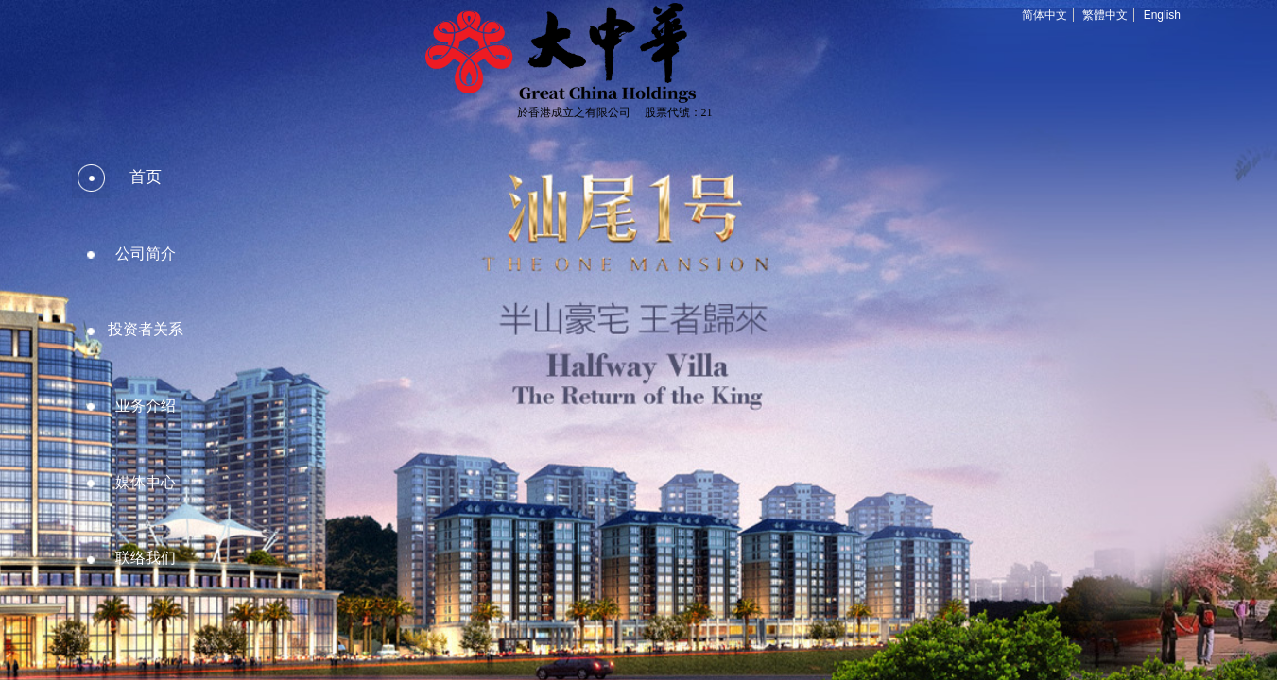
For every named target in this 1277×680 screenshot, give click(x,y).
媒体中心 (145, 482)
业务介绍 (145, 406)
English (1162, 15)
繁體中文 (1105, 15)
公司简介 (145, 254)
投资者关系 (145, 329)
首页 (145, 177)
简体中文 (1044, 15)
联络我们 (145, 558)
